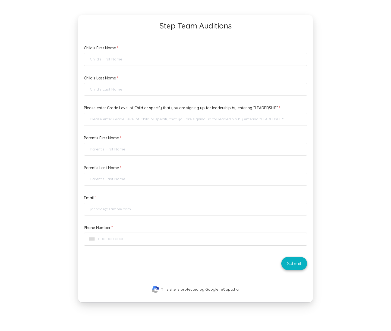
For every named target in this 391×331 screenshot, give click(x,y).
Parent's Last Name (101, 167)
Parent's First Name (101, 138)
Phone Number (97, 227)
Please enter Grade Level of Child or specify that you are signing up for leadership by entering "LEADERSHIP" (181, 107)
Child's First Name (100, 48)
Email (89, 197)
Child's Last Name (100, 78)
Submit (294, 263)
